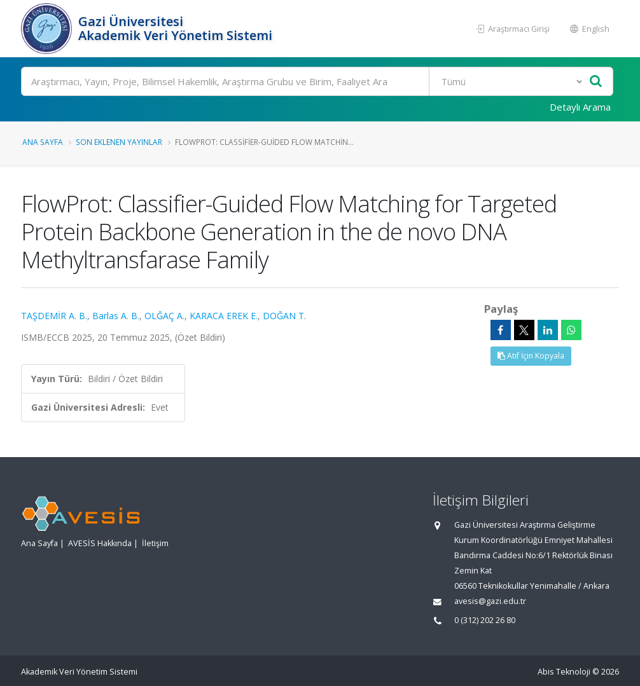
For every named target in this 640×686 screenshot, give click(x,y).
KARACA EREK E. (224, 316)
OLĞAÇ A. (164, 316)
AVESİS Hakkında (100, 543)
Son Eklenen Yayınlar (119, 142)
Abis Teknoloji (564, 671)
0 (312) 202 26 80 (484, 620)
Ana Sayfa (42, 142)
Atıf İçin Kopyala (530, 355)
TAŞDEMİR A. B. (54, 316)
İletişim (155, 543)
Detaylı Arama (580, 106)
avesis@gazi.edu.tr (490, 601)
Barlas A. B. (115, 316)
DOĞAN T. (284, 316)
